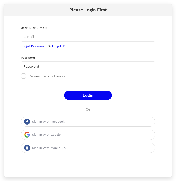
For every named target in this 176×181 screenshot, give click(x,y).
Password (28, 57)
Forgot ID (58, 46)
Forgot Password (33, 46)
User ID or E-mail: (34, 28)
